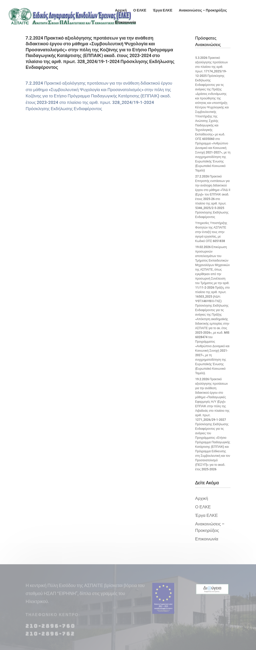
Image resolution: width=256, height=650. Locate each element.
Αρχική (121, 10)
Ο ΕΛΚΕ (139, 10)
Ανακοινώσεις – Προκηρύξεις (203, 10)
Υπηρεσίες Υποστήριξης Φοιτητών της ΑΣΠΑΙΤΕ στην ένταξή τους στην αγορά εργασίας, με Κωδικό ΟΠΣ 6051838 (211, 232)
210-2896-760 (50, 629)
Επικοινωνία (125, 22)
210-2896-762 (50, 637)
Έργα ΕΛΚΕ (162, 10)
